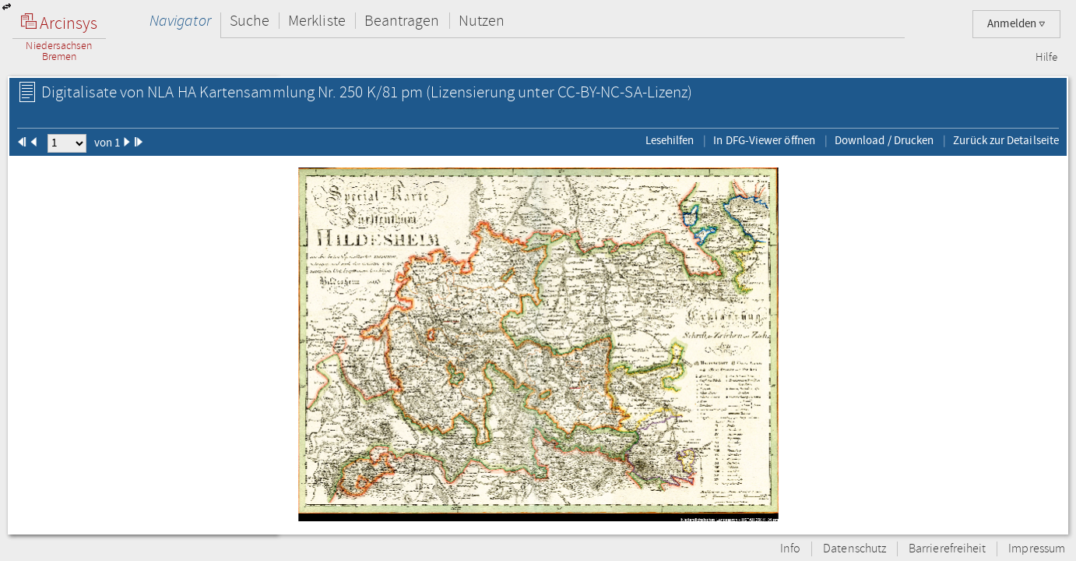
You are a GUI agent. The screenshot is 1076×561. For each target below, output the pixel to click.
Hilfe (1046, 58)
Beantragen (402, 20)
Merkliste (317, 20)
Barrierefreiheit (947, 549)
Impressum (1036, 549)
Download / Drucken (884, 140)
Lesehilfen (669, 140)
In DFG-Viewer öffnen (764, 140)
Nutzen (482, 20)
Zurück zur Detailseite (1006, 140)
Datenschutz (854, 549)
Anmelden (1016, 23)
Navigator (180, 20)
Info (790, 549)
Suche (249, 20)
